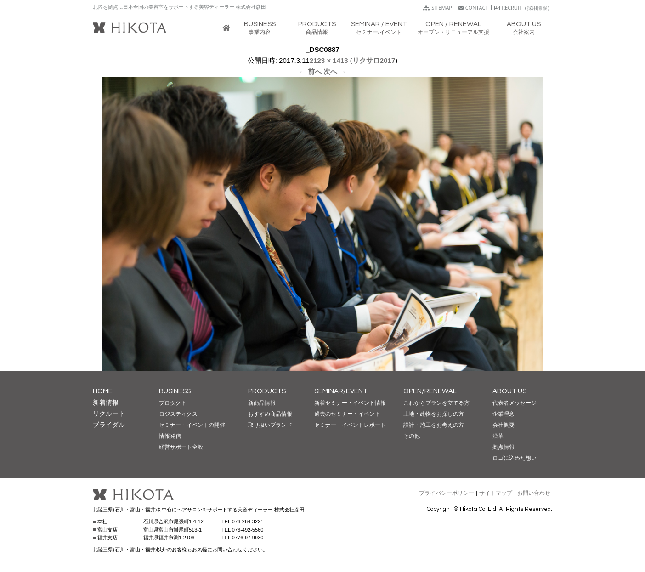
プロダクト (173, 403)
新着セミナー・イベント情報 (350, 403)
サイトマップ (495, 493)
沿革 (498, 436)
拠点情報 (503, 447)
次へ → (334, 71)
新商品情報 (262, 403)
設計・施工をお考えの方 (433, 425)
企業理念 (503, 414)
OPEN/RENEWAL (430, 391)
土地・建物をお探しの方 (433, 414)
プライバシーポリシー (446, 493)
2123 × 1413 (329, 60)
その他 (411, 436)
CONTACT (473, 7)
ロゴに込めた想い (514, 458)
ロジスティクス (178, 414)
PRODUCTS (267, 391)
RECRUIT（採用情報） (523, 7)
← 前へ (310, 71)
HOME (103, 391)
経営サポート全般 (181, 447)
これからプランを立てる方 (436, 403)
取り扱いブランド (270, 425)
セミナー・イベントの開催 (192, 425)
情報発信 (170, 436)
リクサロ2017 (373, 60)
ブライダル (109, 424)
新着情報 (106, 402)
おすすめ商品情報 (270, 414)
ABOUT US (509, 391)
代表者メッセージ (514, 403)
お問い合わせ (533, 493)
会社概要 (503, 425)
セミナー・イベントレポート (350, 425)
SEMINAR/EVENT (341, 391)
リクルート (109, 413)
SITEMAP (437, 7)
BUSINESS (175, 391)
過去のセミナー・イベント (347, 414)
